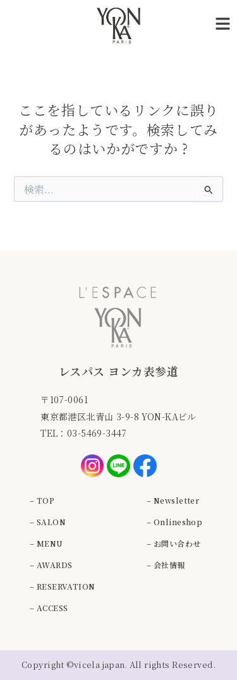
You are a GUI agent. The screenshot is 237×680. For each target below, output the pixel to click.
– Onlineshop (174, 521)
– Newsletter (173, 500)
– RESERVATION (62, 586)
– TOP (42, 500)
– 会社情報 (166, 564)
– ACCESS (49, 607)
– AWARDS (51, 564)
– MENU (46, 543)
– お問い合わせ (173, 543)
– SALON (48, 521)
